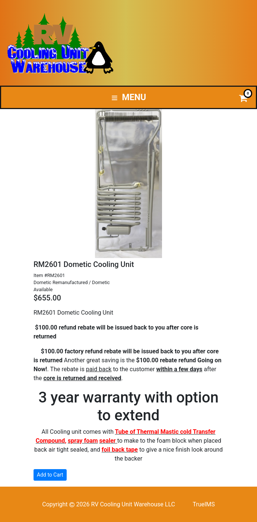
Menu (129, 97)
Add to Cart (50, 475)
